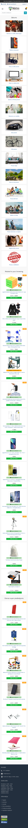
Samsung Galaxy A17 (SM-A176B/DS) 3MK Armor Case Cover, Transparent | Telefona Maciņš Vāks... (14, 426)
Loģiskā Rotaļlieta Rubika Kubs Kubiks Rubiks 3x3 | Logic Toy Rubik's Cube (14, 292)
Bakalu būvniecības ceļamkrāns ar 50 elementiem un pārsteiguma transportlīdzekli (14, 673)
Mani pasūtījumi (11, 4)
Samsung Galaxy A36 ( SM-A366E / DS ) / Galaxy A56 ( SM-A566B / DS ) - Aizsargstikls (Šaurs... (14, 507)
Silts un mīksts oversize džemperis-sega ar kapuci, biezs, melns (14, 319)
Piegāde (4, 800)
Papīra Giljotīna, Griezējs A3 (14, 586)
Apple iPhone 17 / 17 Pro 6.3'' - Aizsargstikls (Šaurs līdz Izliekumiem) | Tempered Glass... (14, 480)
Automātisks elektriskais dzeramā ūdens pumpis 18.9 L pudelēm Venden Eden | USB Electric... (14, 400)
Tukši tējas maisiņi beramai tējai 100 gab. (14, 560)
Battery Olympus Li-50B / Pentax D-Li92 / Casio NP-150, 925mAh (14, 726)
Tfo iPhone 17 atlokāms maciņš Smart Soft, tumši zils (14, 699)
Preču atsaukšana (6, 806)
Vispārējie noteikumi (7, 810)
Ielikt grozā (14, 297)
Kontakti (3, 4)
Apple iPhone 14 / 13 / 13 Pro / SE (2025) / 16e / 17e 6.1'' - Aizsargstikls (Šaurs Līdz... (14, 453)
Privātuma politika (6, 808)
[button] (24, 4)
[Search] (25, 12)
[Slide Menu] (2, 8)
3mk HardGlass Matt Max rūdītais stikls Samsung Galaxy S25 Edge (14, 646)
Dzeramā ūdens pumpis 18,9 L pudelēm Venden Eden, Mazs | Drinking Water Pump (14, 346)
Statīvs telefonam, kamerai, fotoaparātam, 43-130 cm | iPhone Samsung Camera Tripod (14, 533)
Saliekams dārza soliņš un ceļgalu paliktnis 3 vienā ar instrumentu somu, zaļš (14, 373)
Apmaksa (4, 802)
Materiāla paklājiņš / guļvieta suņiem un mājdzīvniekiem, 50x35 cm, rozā (14, 753)
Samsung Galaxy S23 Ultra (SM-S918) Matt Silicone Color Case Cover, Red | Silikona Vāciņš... (14, 619)
